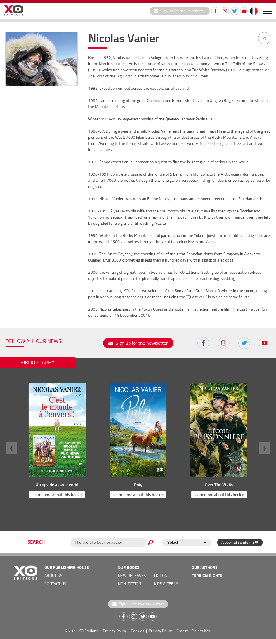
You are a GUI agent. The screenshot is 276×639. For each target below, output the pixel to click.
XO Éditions (88, 630)
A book (239, 542)
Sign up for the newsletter (179, 10)
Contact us (55, 583)
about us (53, 575)
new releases (132, 575)
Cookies (137, 630)
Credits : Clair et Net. (193, 630)
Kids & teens (166, 583)
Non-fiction (129, 583)
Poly (138, 485)
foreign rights (207, 575)
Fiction (160, 575)
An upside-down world (57, 485)
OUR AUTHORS (205, 567)
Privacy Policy (114, 630)
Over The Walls (219, 485)
